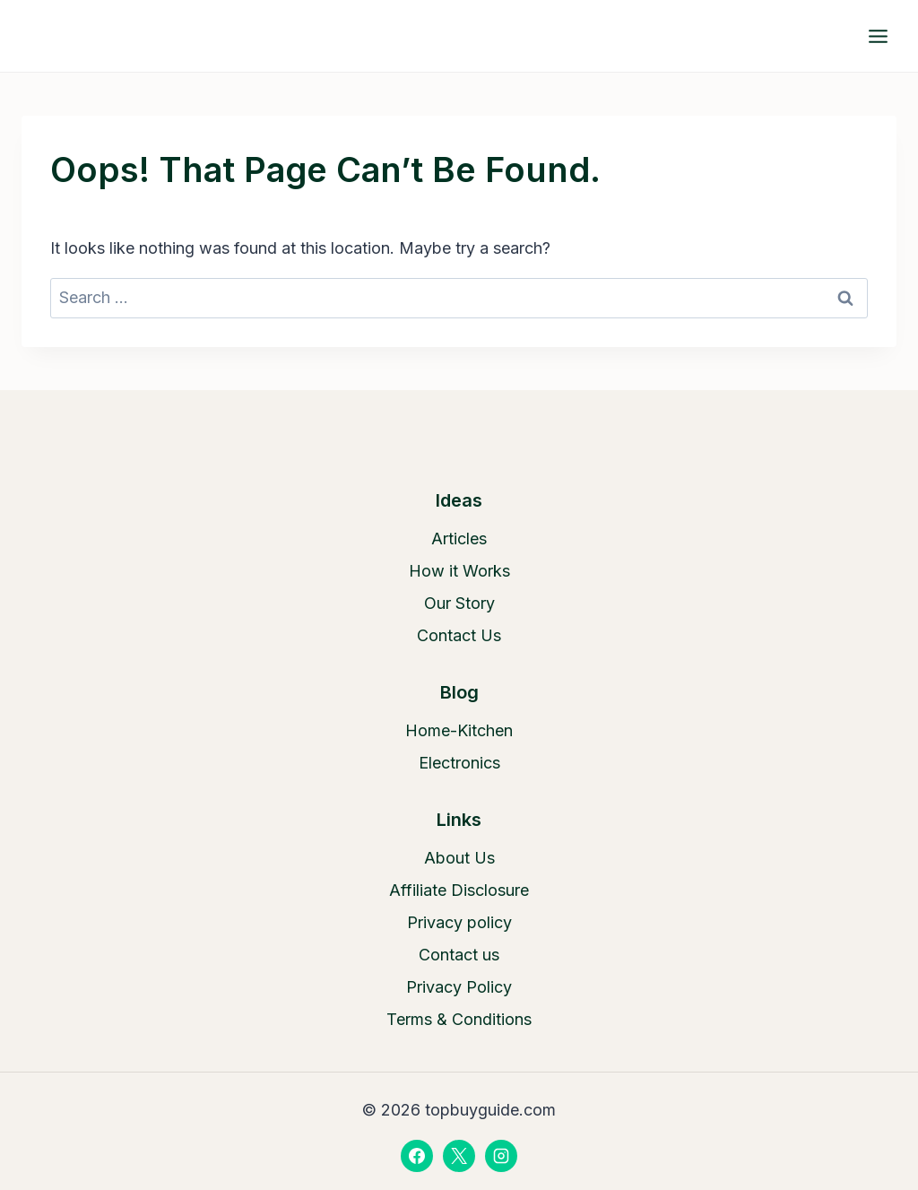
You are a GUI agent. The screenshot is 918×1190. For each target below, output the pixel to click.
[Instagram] (501, 1156)
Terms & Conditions (459, 1019)
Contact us (459, 954)
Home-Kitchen (459, 730)
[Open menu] (877, 36)
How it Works (459, 570)
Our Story (459, 603)
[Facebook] (417, 1156)
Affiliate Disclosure (459, 890)
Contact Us (459, 635)
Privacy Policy (459, 986)
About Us (459, 857)
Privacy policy (459, 922)
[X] (459, 1156)
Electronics (459, 762)
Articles (459, 538)
